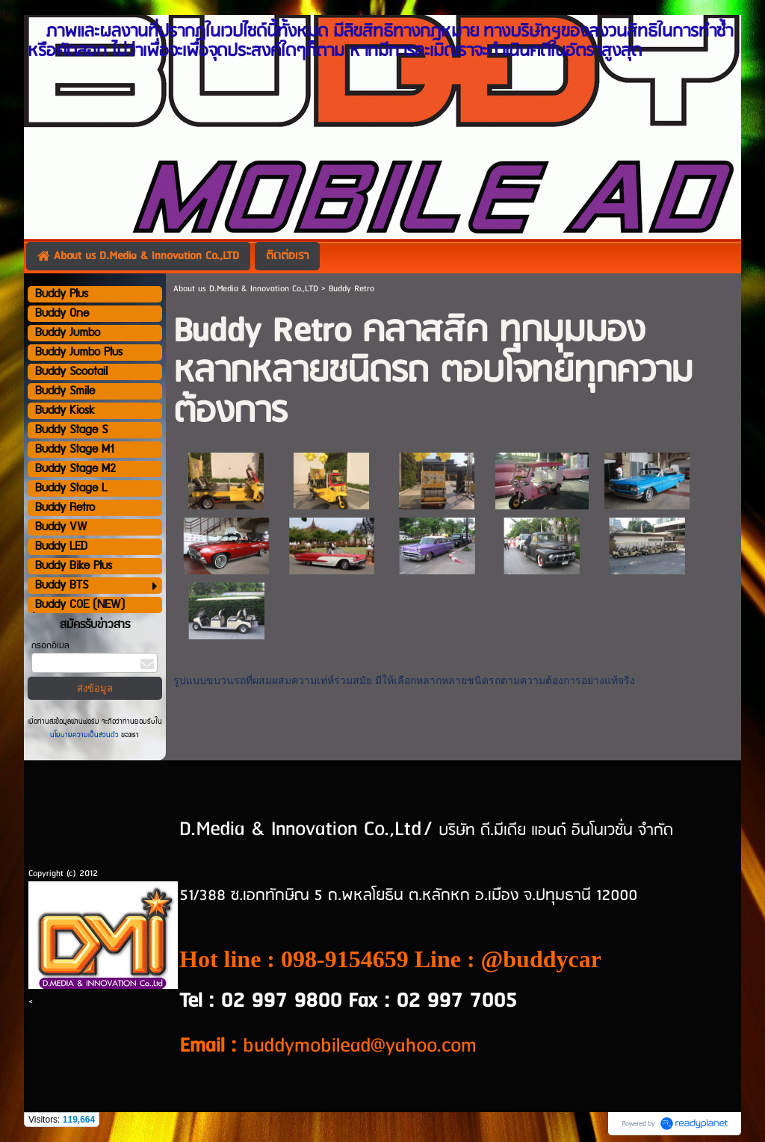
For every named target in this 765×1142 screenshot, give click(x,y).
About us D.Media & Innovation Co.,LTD (245, 289)
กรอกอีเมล (50, 646)
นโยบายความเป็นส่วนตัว (85, 735)
